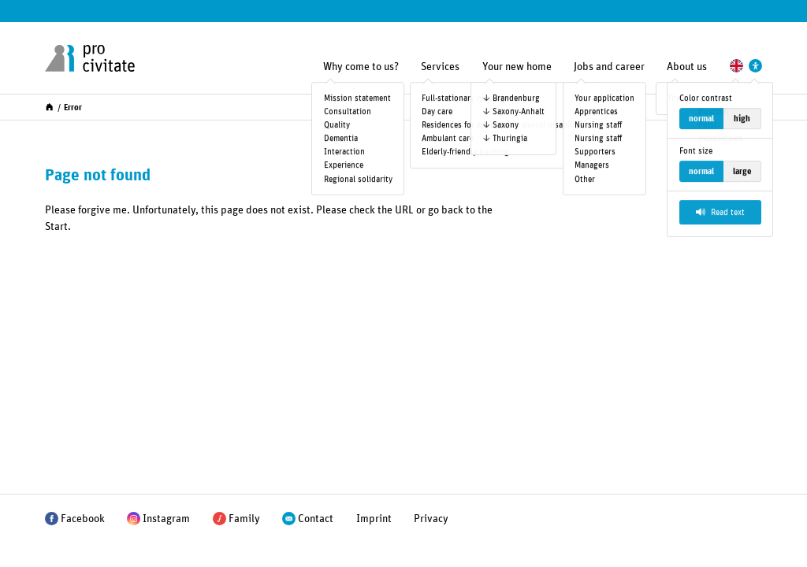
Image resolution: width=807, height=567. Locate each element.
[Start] (49, 106)
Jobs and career (609, 66)
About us (687, 66)
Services (440, 66)
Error (73, 107)
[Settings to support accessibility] (755, 65)
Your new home (517, 66)
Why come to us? (361, 66)
